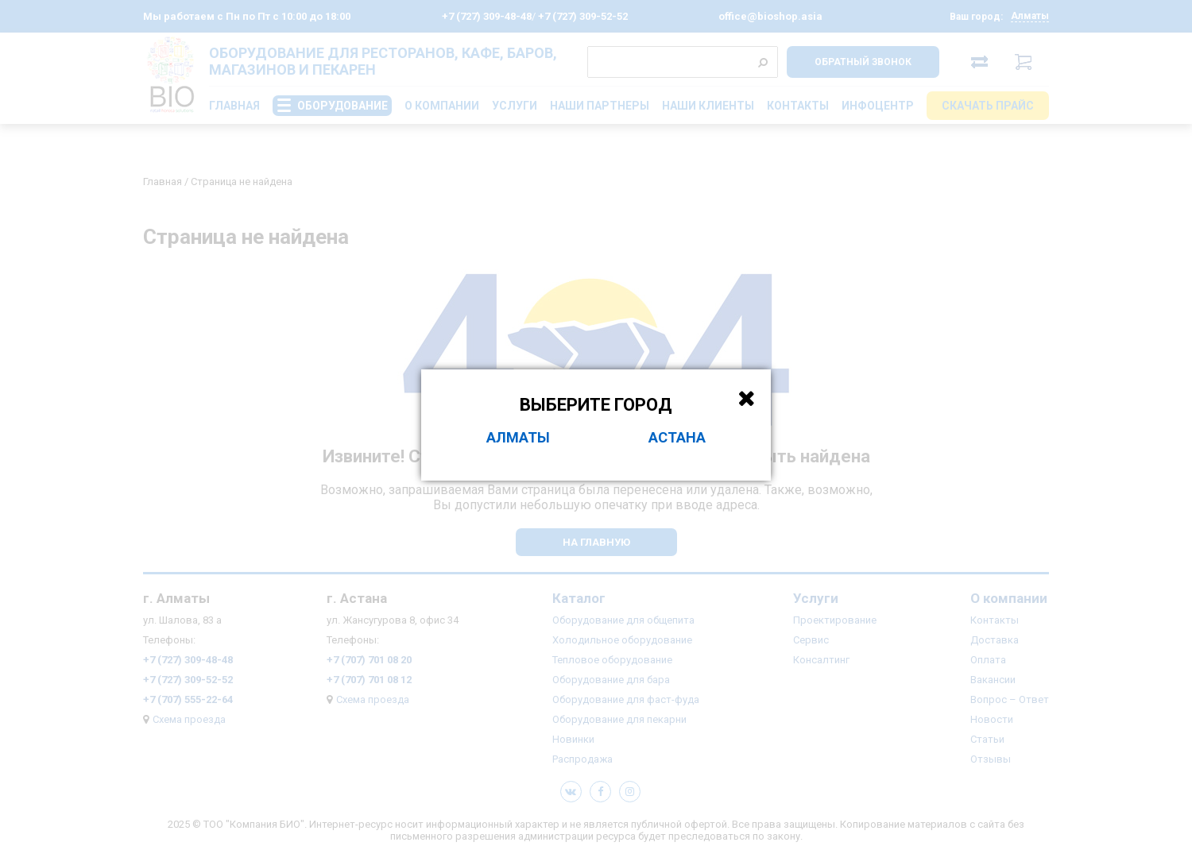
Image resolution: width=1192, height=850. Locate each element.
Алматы (518, 437)
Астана (677, 437)
